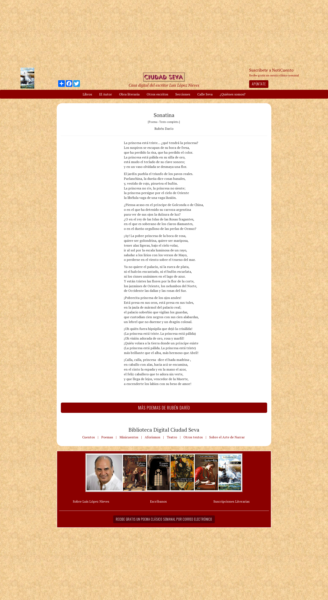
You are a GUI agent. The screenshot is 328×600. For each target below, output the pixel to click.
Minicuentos (128, 437)
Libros (87, 94)
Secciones (182, 94)
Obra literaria (129, 94)
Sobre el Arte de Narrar (227, 437)
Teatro (172, 437)
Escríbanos (158, 501)
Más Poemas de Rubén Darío (164, 407)
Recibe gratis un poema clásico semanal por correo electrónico (164, 519)
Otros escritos (157, 94)
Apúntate (259, 83)
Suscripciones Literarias (231, 501)
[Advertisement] (164, 33)
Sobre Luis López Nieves (91, 501)
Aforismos (152, 437)
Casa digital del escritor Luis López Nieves (164, 85)
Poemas (107, 437)
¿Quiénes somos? (232, 94)
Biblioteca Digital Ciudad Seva (163, 429)
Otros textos (193, 437)
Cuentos (88, 437)
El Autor (105, 94)
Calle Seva (205, 94)
